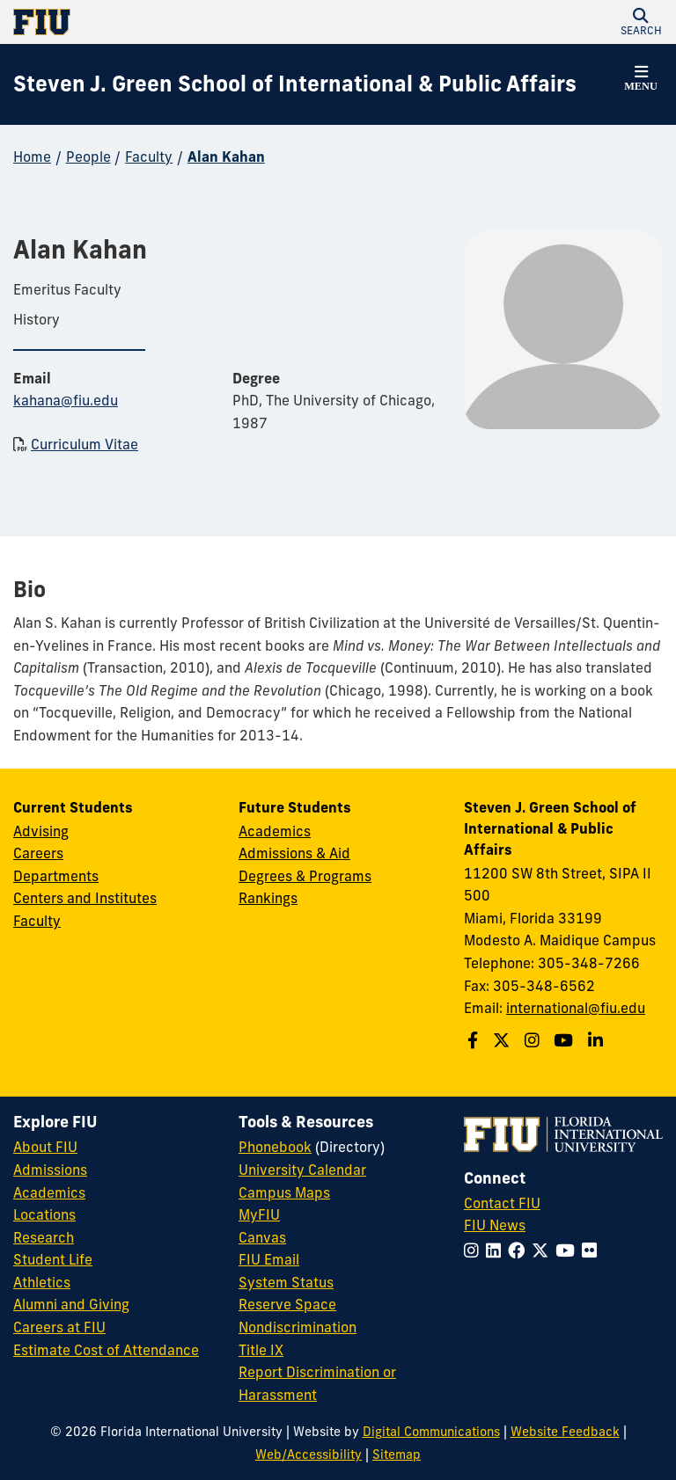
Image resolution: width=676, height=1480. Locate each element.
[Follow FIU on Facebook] (520, 1250)
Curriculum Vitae (84, 444)
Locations (44, 1214)
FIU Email (269, 1259)
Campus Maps (284, 1192)
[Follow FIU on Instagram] (475, 1250)
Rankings (268, 898)
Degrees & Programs (305, 876)
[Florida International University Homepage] (175, 22)
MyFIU (259, 1214)
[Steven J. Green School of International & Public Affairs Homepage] (295, 84)
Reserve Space (287, 1304)
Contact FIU (502, 1203)
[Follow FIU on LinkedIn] (497, 1250)
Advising (41, 831)
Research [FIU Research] (43, 1237)
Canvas (262, 1237)
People (88, 156)
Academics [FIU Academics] (49, 1192)
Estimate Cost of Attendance (106, 1350)
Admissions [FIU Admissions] (50, 1169)
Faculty (149, 156)
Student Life (52, 1259)
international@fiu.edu (575, 1008)
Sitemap (396, 1454)
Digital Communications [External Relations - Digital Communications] (431, 1432)
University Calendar (302, 1169)
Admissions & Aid (294, 853)
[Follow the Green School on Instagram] (534, 1040)
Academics (275, 831)
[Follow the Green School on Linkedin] (597, 1040)
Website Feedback (565, 1432)
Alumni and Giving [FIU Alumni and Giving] (71, 1304)
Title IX (261, 1350)
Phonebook (275, 1147)
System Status (286, 1282)
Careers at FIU (59, 1327)
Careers (38, 853)
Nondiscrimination (297, 1327)
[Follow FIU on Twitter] (543, 1250)
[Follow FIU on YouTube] (568, 1250)
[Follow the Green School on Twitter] (503, 1040)
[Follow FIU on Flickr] (593, 1250)
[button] (641, 22)
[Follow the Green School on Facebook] (475, 1040)
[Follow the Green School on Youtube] (565, 1040)
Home (32, 156)
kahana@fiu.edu (65, 400)
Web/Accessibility (308, 1454)
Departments (56, 876)
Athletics (41, 1282)
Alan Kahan (226, 156)
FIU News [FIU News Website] (494, 1225)
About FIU (45, 1147)
